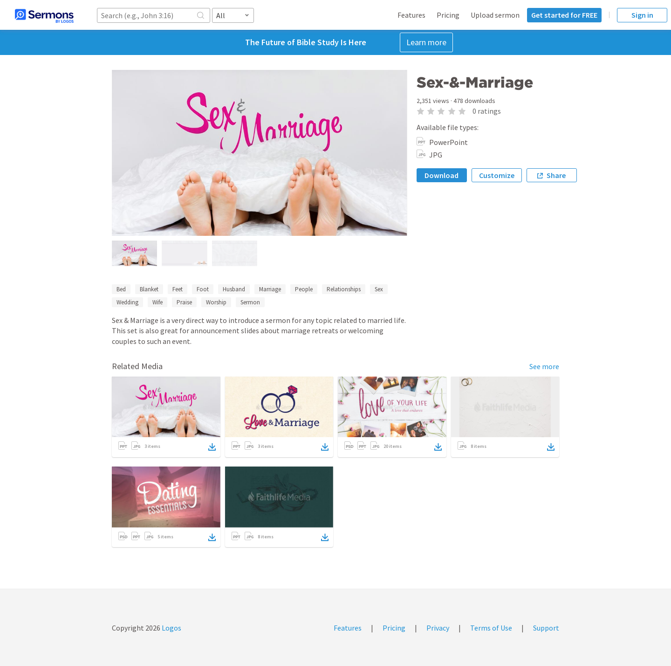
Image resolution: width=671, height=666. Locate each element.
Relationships (344, 289)
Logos (170, 627)
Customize (496, 175)
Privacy (437, 627)
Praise (184, 302)
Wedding (127, 302)
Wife (157, 302)
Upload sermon (495, 15)
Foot (203, 289)
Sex (379, 289)
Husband (234, 289)
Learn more (426, 42)
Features (411, 15)
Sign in (642, 15)
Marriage (270, 289)
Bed (121, 289)
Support (546, 627)
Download (442, 175)
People (304, 289)
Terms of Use (491, 627)
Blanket (149, 289)
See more (544, 366)
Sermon (250, 302)
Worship (216, 302)
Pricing (448, 15)
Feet (177, 289)
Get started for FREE (564, 15)
